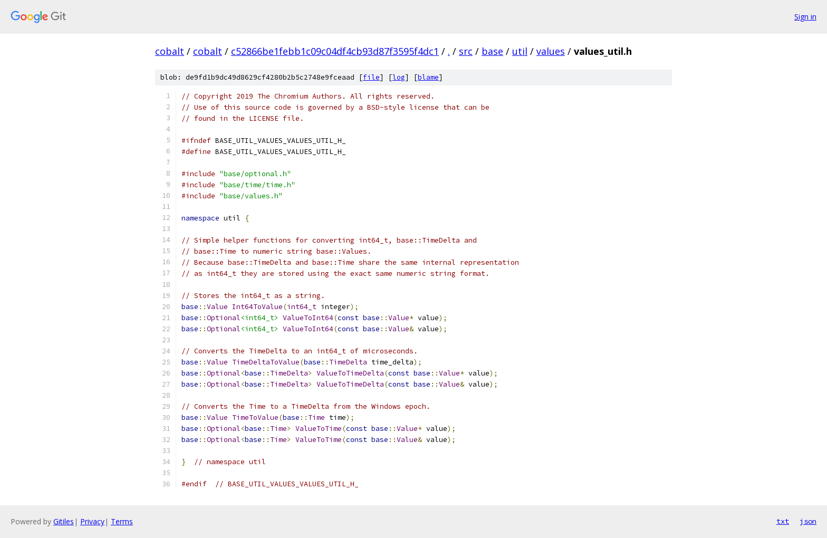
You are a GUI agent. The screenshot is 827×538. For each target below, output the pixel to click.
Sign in (805, 17)
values (550, 51)
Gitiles (63, 521)
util (519, 51)
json (808, 521)
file (371, 77)
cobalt (169, 51)
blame (428, 77)
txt (782, 521)
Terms (122, 521)
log (398, 77)
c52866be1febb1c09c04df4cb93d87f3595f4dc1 (335, 51)
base (492, 51)
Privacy (92, 521)
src (466, 51)
